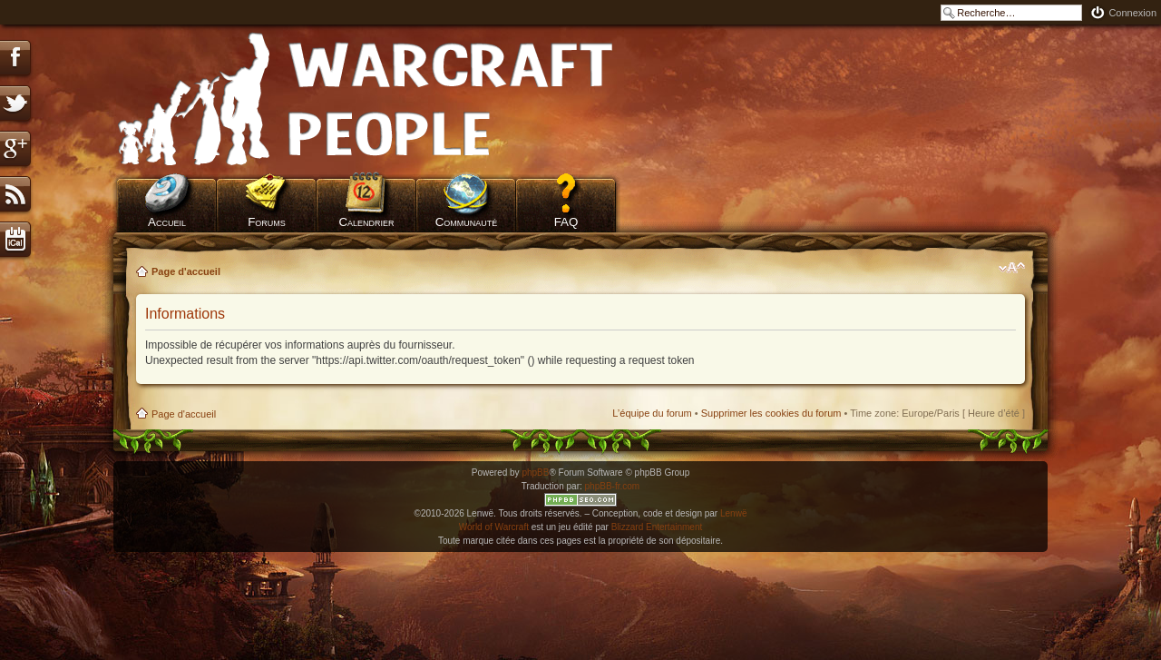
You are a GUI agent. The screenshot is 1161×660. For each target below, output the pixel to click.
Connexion (1132, 12)
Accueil (167, 222)
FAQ (566, 222)
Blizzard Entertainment (657, 527)
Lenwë (733, 513)
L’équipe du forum (651, 413)
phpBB (535, 473)
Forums (267, 222)
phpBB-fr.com (612, 486)
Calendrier (366, 222)
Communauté (466, 222)
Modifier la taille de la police (1012, 268)
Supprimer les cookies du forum (771, 413)
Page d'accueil (185, 271)
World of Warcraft (494, 527)
